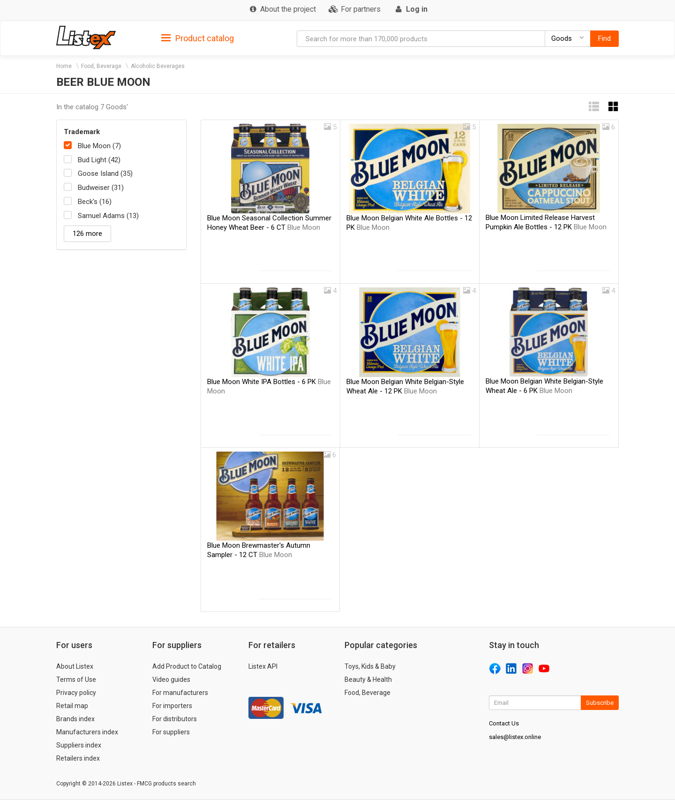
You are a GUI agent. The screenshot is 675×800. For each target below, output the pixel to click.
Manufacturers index (87, 732)
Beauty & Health (368, 679)
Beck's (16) (95, 201)
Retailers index (78, 758)
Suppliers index (78, 745)
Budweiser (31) (101, 187)
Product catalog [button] (197, 38)
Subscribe (600, 702)
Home (64, 66)
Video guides (171, 679)
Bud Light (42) (99, 160)
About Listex (74, 666)
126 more (87, 233)
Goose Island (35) (105, 173)
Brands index (75, 719)
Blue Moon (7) (99, 146)
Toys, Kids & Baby (370, 666)
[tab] (197, 38)
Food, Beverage (101, 66)
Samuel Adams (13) (108, 215)
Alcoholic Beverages (158, 66)
